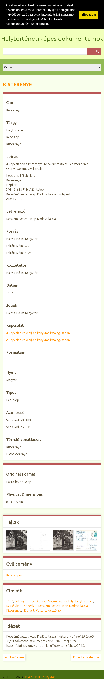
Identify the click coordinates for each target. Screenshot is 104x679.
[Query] (52, 51)
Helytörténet (84, 601)
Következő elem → (86, 657)
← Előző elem (14, 657)
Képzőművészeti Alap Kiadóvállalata (63, 605)
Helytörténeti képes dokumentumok (52, 38)
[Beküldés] (97, 51)
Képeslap (30, 605)
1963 (9, 601)
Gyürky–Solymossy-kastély (55, 601)
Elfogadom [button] (88, 14)
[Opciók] (90, 51)
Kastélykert (14, 605)
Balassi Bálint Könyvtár (39, 677)
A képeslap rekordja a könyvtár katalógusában (38, 333)
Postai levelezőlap (48, 610)
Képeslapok (14, 575)
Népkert (28, 610)
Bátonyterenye (25, 601)
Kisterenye (13, 610)
